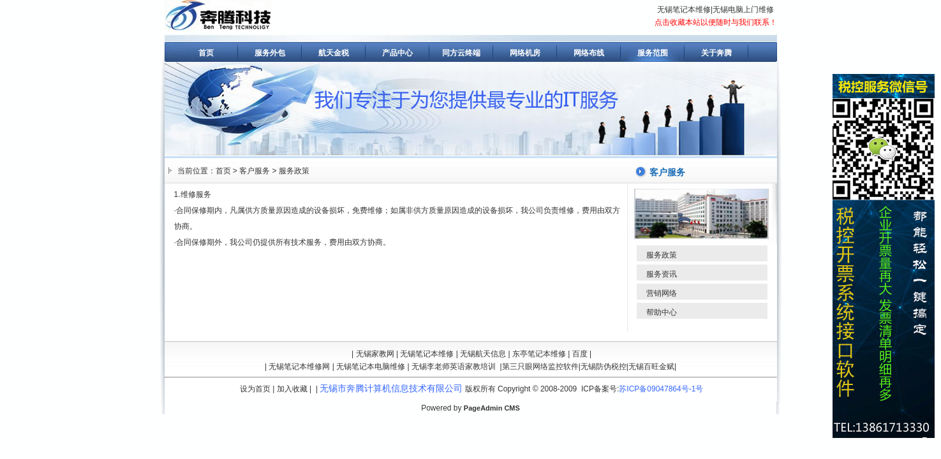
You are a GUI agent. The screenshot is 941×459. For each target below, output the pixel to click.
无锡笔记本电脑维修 (370, 366)
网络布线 (589, 52)
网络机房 (525, 52)
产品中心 (397, 52)
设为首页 (255, 388)
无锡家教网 (375, 353)
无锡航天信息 (483, 353)
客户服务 (254, 170)
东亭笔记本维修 (539, 353)
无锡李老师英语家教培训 (453, 366)
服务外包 (270, 52)
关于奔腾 (716, 52)
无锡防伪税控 (603, 366)
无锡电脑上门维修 (743, 9)
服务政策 (294, 170)
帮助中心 (661, 312)
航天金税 (333, 52)
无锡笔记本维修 (684, 9)
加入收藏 (292, 388)
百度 (580, 353)
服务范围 (652, 52)
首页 (206, 52)
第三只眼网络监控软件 (540, 366)
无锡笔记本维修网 (299, 366)
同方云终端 (461, 52)
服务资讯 (661, 274)
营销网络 (661, 293)
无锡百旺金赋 (651, 366)
